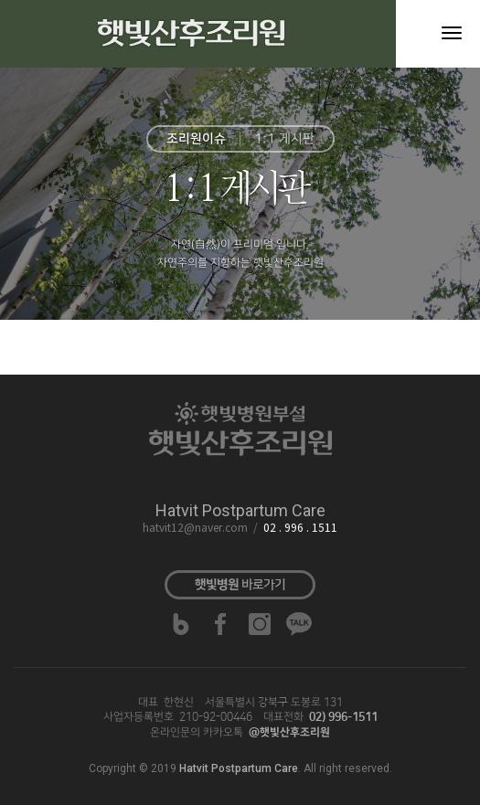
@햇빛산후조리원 (289, 732)
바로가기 (240, 584)
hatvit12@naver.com (195, 529)
